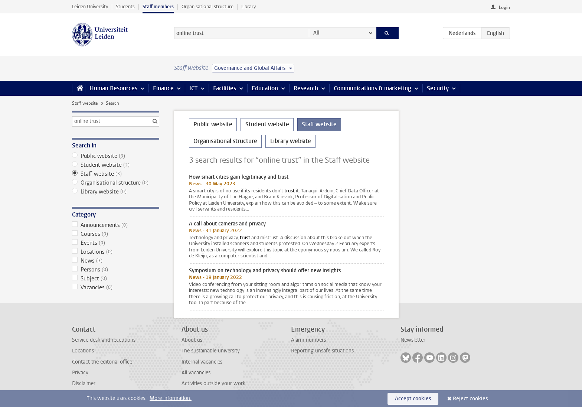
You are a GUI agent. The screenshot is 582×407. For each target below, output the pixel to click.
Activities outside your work (213, 383)
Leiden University (90, 6)
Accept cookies (413, 398)
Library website (115, 192)
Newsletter (412, 339)
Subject (115, 278)
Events (115, 243)
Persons (115, 270)
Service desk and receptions (103, 339)
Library (248, 6)
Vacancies (115, 287)
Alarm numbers (308, 339)
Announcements (115, 225)
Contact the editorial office (102, 361)
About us (192, 339)
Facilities (224, 88)
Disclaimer (83, 383)
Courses (115, 234)
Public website (115, 156)
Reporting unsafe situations (322, 350)
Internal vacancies (202, 361)
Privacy (80, 372)
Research (306, 88)
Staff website (85, 103)
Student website (115, 165)
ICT (193, 88)
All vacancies (196, 372)
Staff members (158, 6)
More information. (171, 398)
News (115, 261)
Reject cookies (470, 398)
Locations (115, 252)
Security (438, 88)
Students (125, 6)
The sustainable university (211, 350)
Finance (163, 88)
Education (265, 88)
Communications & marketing (372, 88)
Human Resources (113, 88)
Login (504, 7)
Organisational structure (207, 6)
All (316, 32)
